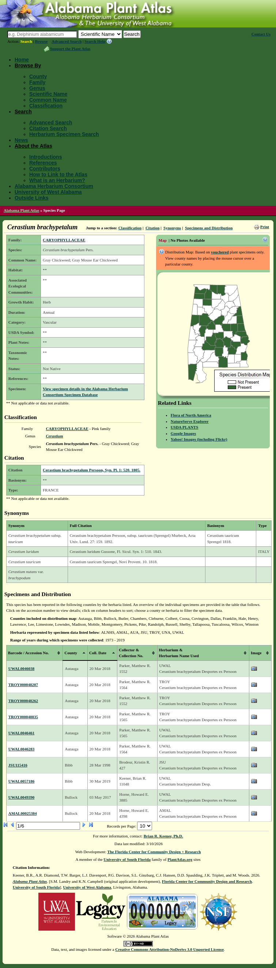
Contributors (44, 169)
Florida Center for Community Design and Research (207, 881)
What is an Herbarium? (57, 180)
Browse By (28, 65)
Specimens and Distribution (208, 228)
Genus (37, 88)
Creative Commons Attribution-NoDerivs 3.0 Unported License (169, 949)
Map (163, 240)
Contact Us (261, 34)
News (21, 140)
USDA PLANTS (185, 427)
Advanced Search (67, 41)
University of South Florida (127, 859)
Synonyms (172, 228)
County (38, 76)
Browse (41, 41)
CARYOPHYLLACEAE (64, 240)
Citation (152, 228)
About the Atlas (33, 146)
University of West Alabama (48, 192)
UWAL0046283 (21, 749)
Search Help (95, 41)
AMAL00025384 (22, 813)
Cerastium (54, 436)
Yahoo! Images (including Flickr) (199, 439)
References (43, 163)
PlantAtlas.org (179, 859)
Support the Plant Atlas (70, 48)
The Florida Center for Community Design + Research (154, 852)
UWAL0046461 (21, 733)
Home (22, 60)
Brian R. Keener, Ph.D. (163, 836)
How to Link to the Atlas (58, 174)
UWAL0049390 (21, 797)
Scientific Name (48, 94)
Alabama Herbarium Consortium (54, 186)
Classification (46, 106)
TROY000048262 (23, 700)
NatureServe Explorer (190, 421)
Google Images (183, 433)
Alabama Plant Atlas (21, 210)
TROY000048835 (23, 717)
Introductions (45, 157)
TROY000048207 (23, 684)
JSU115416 (17, 765)
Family (37, 82)
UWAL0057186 (21, 781)
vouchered (220, 252)
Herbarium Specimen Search (64, 134)
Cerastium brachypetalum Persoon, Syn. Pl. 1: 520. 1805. (91, 470)
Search (26, 41)
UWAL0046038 (21, 668)
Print (264, 227)
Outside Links (32, 198)
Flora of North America (191, 415)
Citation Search (48, 128)
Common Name (48, 100)
